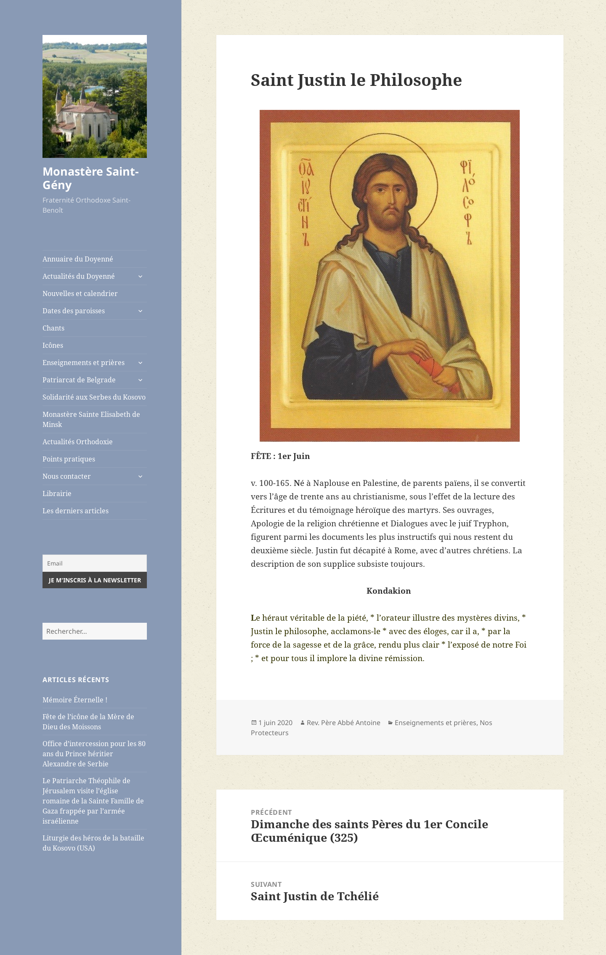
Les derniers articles (76, 510)
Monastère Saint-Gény (91, 177)
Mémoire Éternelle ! (75, 699)
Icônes (53, 345)
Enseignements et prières (84, 362)
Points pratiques (69, 459)
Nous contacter (67, 476)
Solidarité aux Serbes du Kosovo (94, 397)
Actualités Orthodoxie (78, 441)
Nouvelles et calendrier (80, 293)
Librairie (57, 493)
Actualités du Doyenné (79, 276)
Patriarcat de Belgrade (79, 379)
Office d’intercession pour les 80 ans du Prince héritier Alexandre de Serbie (94, 753)
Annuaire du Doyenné (78, 259)
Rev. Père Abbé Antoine (343, 722)
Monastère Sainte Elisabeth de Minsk (91, 419)
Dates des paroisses (74, 310)
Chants (53, 328)
